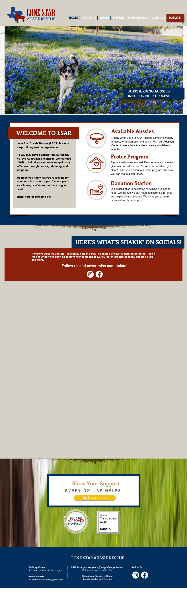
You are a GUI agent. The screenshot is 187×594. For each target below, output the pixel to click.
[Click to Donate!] (95, 497)
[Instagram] (90, 274)
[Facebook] (99, 274)
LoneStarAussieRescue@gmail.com (46, 579)
